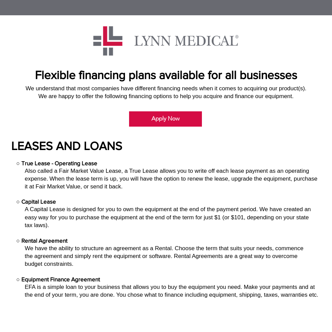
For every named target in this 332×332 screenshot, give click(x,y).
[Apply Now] (165, 119)
